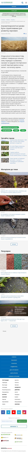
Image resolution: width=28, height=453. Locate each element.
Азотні (16, 392)
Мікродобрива (18, 401)
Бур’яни (4, 394)
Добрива (17, 389)
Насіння (4, 397)
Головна (3, 19)
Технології (14, 360)
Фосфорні (17, 394)
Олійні (3, 404)
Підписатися (22, 421)
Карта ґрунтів (14, 373)
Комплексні (17, 399)
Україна (12, 19)
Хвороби (17, 404)
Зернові (4, 399)
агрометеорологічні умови (10, 127)
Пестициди (5, 380)
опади (16, 130)
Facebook (21, 120)
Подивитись (14, 366)
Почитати (14, 363)
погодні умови (7, 130)
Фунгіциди (4, 385)
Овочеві (17, 385)
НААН (23, 130)
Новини (8, 19)
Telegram (3, 121)
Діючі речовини (14, 370)
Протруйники (5, 392)
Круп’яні (17, 380)
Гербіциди (4, 382)
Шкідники (18, 387)
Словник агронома (14, 376)
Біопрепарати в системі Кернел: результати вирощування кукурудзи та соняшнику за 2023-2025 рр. (14, 15)
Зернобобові (5, 401)
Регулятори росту (6, 389)
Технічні (17, 382)
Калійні (16, 397)
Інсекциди (4, 387)
